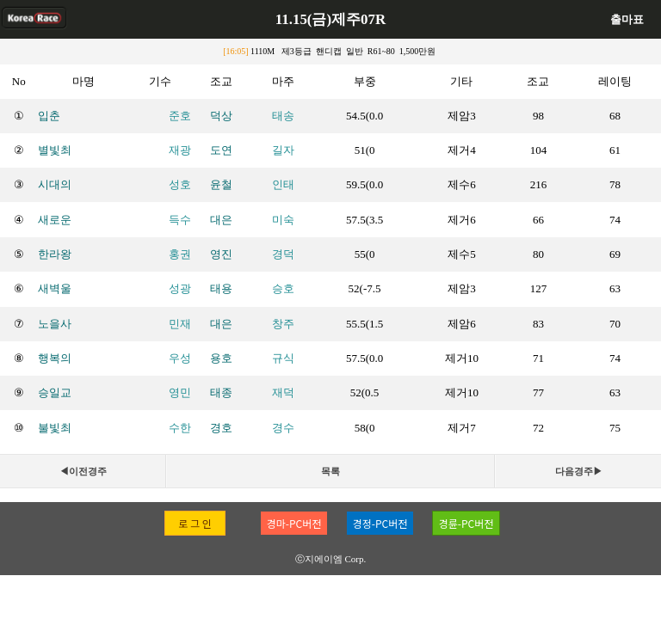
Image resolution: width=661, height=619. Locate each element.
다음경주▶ (578, 471)
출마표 (627, 19)
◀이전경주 (83, 471)
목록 (330, 471)
